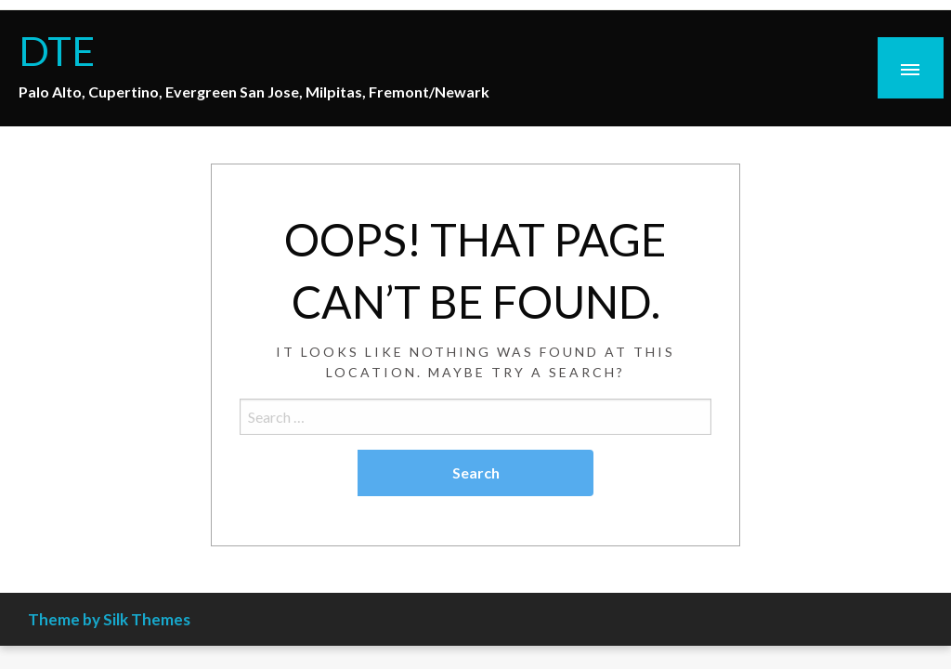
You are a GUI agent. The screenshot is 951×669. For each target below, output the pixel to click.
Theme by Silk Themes (109, 619)
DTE (57, 50)
